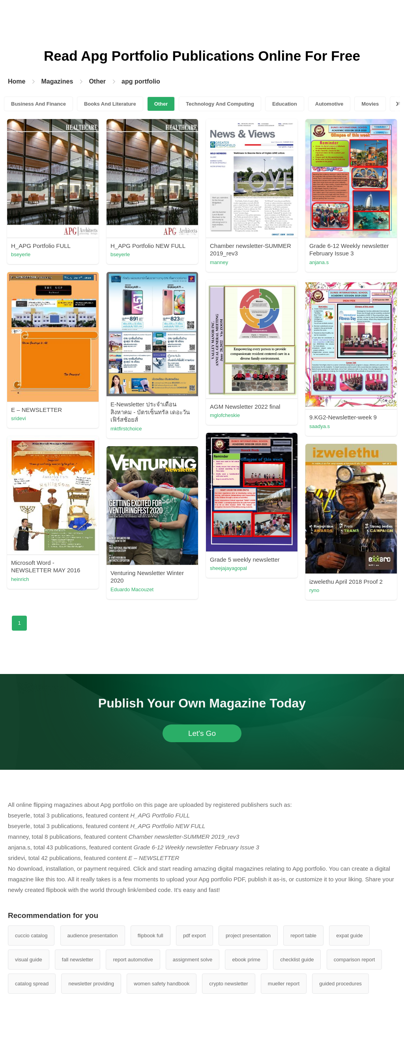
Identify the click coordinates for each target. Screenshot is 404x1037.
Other (97, 81)
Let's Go (202, 733)
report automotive (133, 960)
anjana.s (319, 262)
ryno (314, 590)
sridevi (18, 418)
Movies (370, 104)
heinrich (20, 579)
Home (16, 81)
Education (284, 104)
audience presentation (92, 935)
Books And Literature (110, 104)
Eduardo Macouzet (131, 589)
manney (219, 262)
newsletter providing (91, 984)
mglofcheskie (225, 415)
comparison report (354, 960)
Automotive (329, 104)
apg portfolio (141, 81)
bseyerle (20, 254)
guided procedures (340, 984)
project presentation (248, 935)
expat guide (349, 935)
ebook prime (246, 960)
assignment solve (192, 960)
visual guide (28, 960)
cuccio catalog (31, 935)
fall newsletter (77, 960)
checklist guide (297, 960)
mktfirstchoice (126, 429)
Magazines (57, 81)
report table (303, 935)
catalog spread (32, 984)
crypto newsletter (228, 984)
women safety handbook (161, 984)
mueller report (283, 984)
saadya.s (319, 426)
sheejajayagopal (228, 568)
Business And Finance (38, 104)
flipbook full (150, 935)
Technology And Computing (220, 104)
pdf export (194, 935)
